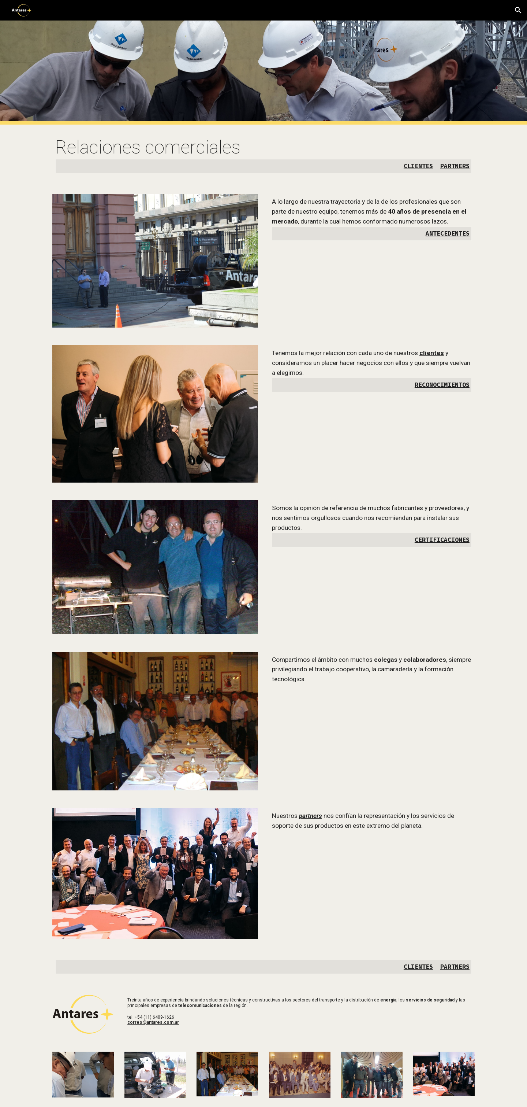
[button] (518, 10)
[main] (263, 154)
